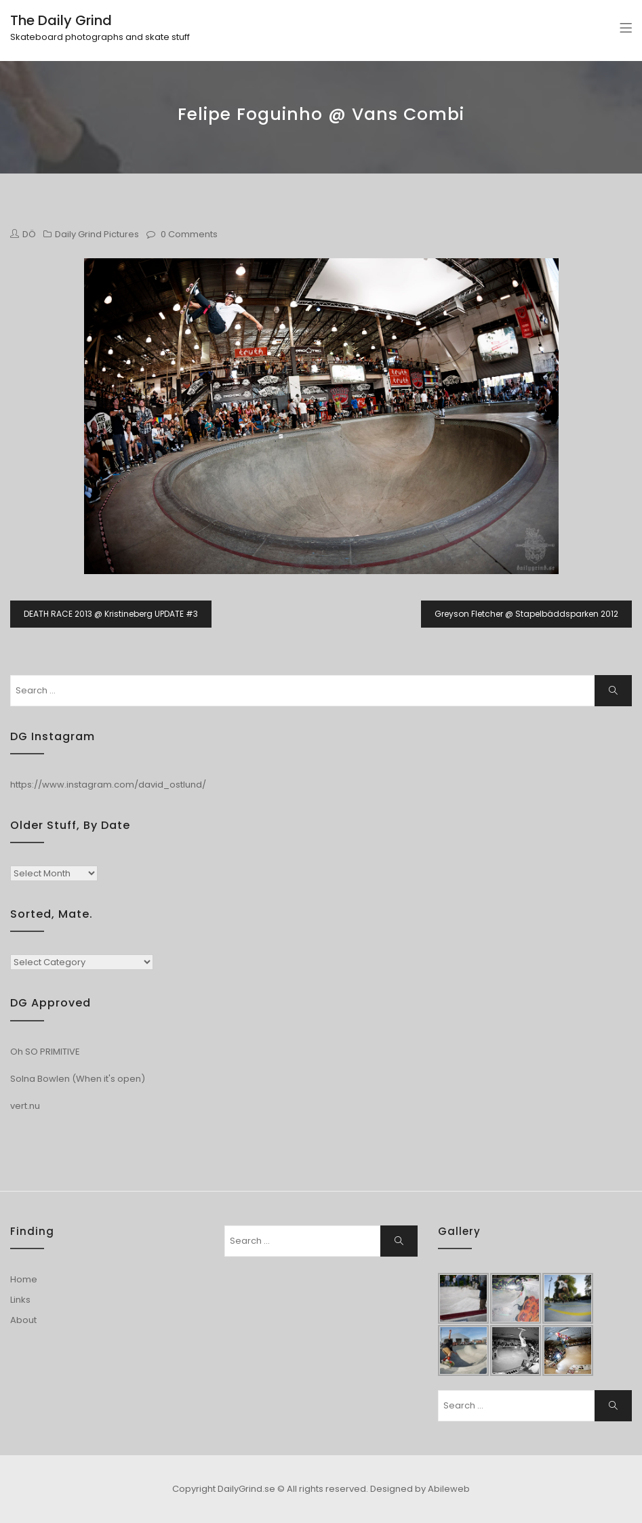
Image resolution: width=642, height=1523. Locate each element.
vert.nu (25, 1105)
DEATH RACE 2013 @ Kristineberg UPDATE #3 (111, 614)
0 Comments (189, 234)
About (23, 1320)
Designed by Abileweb (420, 1488)
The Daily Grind (61, 20)
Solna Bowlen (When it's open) (77, 1078)
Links (20, 1299)
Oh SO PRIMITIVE (45, 1051)
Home (23, 1279)
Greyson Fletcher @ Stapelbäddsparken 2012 (526, 614)
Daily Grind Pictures (97, 234)
